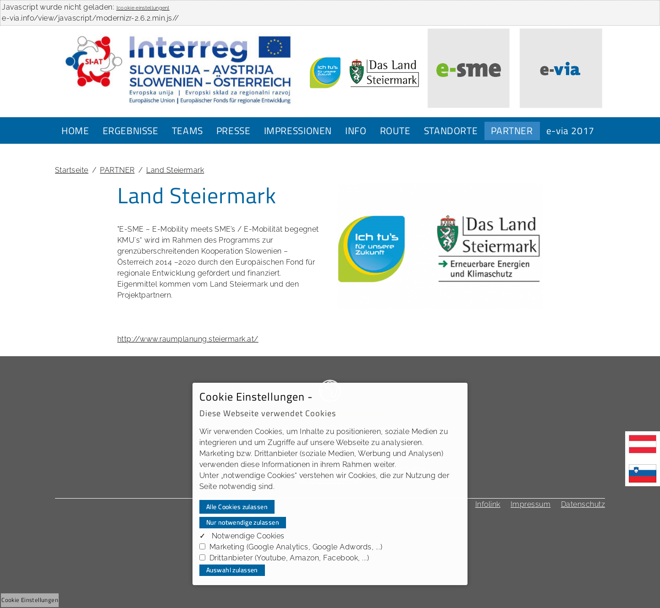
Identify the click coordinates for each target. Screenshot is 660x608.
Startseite (71, 170)
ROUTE (395, 130)
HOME (75, 130)
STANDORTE (451, 130)
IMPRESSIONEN (298, 130)
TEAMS (187, 130)
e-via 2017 (570, 130)
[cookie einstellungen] (143, 8)
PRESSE (233, 130)
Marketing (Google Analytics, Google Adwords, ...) (296, 547)
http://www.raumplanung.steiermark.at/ (187, 339)
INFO (356, 130)
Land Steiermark (175, 170)
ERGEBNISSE (131, 130)
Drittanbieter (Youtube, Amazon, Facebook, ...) (289, 558)
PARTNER (512, 130)
